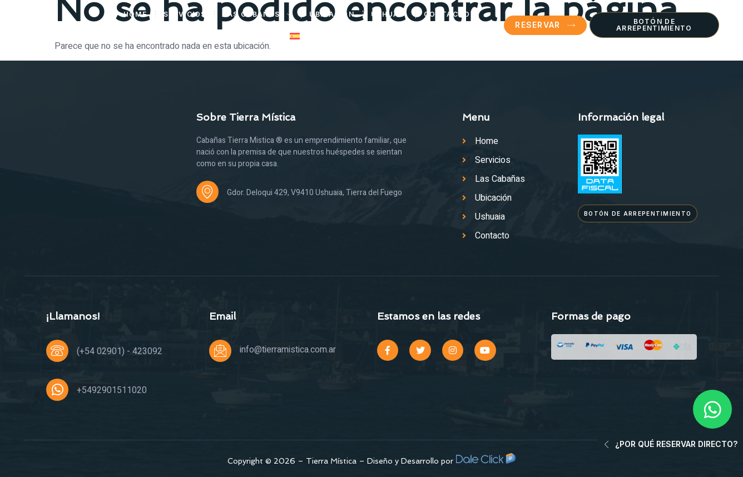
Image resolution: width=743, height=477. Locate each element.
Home (135, 14)
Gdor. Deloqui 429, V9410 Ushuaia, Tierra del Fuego (314, 192)
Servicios (185, 14)
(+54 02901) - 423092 (119, 351)
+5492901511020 (112, 390)
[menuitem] (302, 36)
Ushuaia (389, 14)
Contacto (447, 14)
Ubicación (331, 14)
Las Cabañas (258, 14)
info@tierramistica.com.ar (288, 349)
